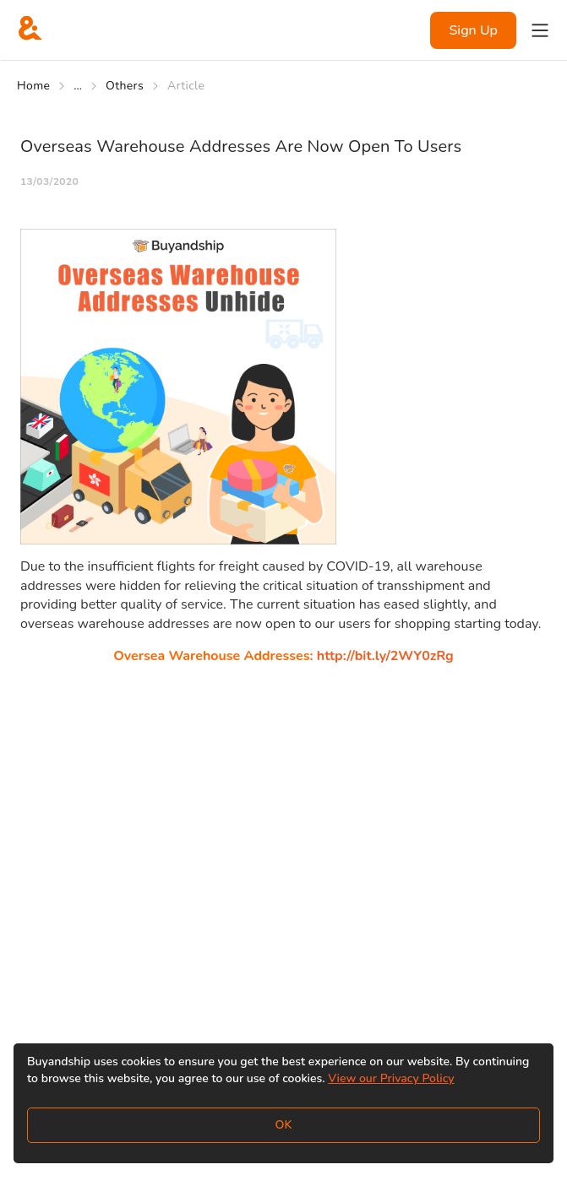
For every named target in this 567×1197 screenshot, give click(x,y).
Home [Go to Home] (33, 86)
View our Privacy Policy (391, 1078)
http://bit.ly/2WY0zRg (385, 656)
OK (283, 1125)
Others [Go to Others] (125, 86)
